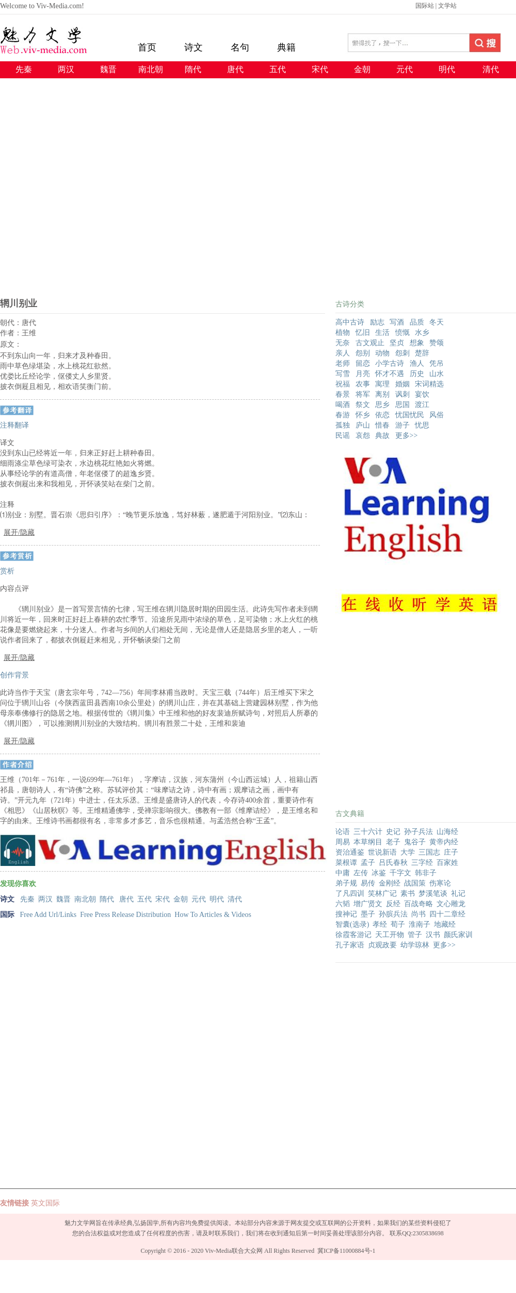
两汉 (66, 69)
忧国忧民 (409, 415)
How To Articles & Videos (212, 914)
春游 (342, 415)
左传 (360, 873)
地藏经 (445, 924)
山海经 (447, 832)
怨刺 (402, 353)
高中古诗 (349, 322)
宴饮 (422, 394)
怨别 (363, 353)
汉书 (433, 935)
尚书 (418, 914)
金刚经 (389, 883)
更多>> (406, 435)
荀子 (398, 924)
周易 (342, 842)
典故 (382, 435)
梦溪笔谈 (432, 893)
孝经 (380, 924)
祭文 (363, 405)
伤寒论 (440, 883)
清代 (490, 69)
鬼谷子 (415, 842)
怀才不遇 (389, 374)
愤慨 (402, 332)
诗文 (193, 47)
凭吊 (436, 363)
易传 (368, 883)
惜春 (382, 425)
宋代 (320, 69)
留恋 (363, 363)
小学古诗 (389, 363)
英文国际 (45, 1203)
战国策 (415, 883)
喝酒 (342, 405)
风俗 (436, 415)
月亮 (363, 374)
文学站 (447, 5)
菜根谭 (346, 862)
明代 (447, 69)
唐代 (235, 69)
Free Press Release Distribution (125, 914)
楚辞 (422, 353)
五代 (277, 69)
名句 (240, 47)
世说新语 (382, 852)
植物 (342, 332)
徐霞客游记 (353, 935)
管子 (415, 935)
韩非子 (426, 873)
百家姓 (447, 862)
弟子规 (346, 883)
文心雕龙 (451, 904)
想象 (417, 343)
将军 (363, 394)
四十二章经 (447, 914)
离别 (382, 394)
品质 (417, 322)
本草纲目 (367, 842)
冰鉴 (379, 873)
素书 (407, 893)
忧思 (422, 425)
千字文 (400, 873)
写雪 (342, 374)
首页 (147, 47)
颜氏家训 (458, 935)
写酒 (397, 322)
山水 (436, 374)
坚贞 (397, 343)
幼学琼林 (414, 945)
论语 (342, 832)
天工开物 (389, 935)
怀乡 (363, 415)
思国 (402, 405)
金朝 (362, 69)
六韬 (342, 904)
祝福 (342, 384)
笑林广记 (382, 893)
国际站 (424, 5)
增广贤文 (367, 904)
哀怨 (363, 435)
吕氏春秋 (393, 862)
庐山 (363, 425)
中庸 (342, 873)
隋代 (193, 69)
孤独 (342, 425)
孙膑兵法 (393, 914)
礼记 (458, 893)
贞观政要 (382, 945)
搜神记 (346, 914)
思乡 (382, 405)
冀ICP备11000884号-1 (346, 1250)
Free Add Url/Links (48, 914)
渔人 (417, 363)
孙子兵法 (418, 832)
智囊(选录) (352, 924)
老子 (393, 842)
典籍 (286, 47)
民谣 (342, 435)
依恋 (382, 415)
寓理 (382, 384)
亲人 (342, 353)
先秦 (23, 69)
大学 (407, 852)
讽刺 (402, 394)
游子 (402, 425)
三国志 (429, 852)
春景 (342, 394)
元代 (404, 69)
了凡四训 (349, 893)
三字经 (422, 862)
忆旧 (363, 332)
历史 (417, 374)
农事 (363, 384)
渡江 (422, 405)
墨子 (368, 914)
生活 (382, 332)
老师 (342, 363)
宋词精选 (429, 384)
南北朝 (150, 69)
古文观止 (370, 343)
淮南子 (419, 924)
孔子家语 (349, 945)
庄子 (451, 852)
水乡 (422, 332)
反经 (393, 904)
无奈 (342, 343)
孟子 (368, 862)
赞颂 (436, 343)
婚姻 (402, 384)
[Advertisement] (97, 195)
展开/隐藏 (19, 532)
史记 (393, 832)
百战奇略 (418, 904)
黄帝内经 (443, 842)
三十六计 (367, 832)
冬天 (436, 322)
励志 (377, 322)
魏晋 (108, 69)
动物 (382, 353)
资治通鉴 (349, 852)
